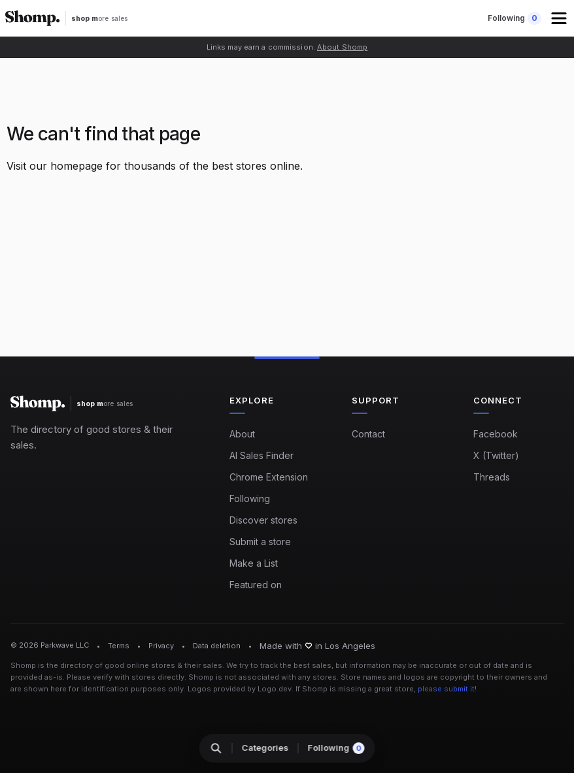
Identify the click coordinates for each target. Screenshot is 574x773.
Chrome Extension (268, 476)
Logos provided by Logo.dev (240, 688)
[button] (560, 18)
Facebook (495, 433)
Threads (491, 476)
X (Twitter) (496, 455)
